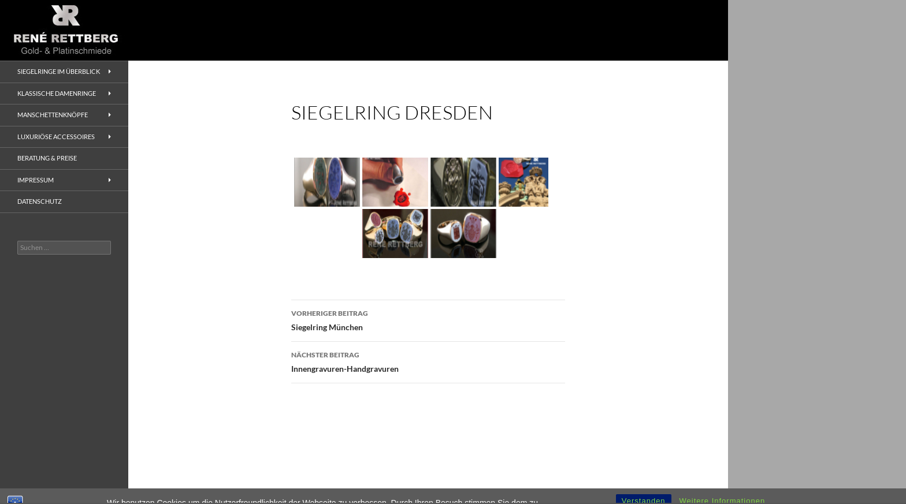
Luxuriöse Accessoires (56, 136)
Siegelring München (428, 319)
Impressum (35, 180)
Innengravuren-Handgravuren (428, 361)
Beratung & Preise (47, 158)
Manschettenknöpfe (52, 114)
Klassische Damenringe (56, 93)
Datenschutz (39, 201)
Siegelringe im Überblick (58, 71)
